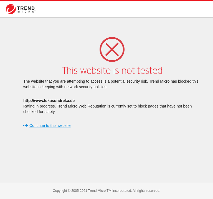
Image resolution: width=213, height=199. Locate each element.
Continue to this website (50, 125)
